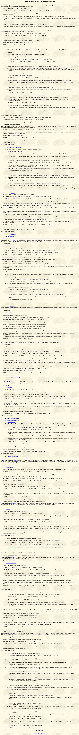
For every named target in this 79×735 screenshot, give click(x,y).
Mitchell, (8, 509)
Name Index (42, 733)
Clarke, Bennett (9, 387)
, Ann (7, 245)
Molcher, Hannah (9, 467)
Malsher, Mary (9, 312)
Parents (12, 193)
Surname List (36, 733)
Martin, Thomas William (11, 563)
